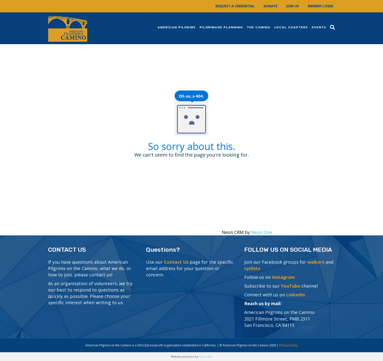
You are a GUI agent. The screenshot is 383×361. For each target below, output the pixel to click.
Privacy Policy (288, 345)
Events (319, 27)
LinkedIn (295, 295)
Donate (270, 6)
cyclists (252, 268)
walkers (315, 262)
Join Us (292, 6)
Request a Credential (235, 6)
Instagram (283, 277)
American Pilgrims (177, 27)
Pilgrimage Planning (221, 27)
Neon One (261, 232)
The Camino (258, 27)
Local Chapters (291, 27)
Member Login (320, 6)
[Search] (331, 27)
